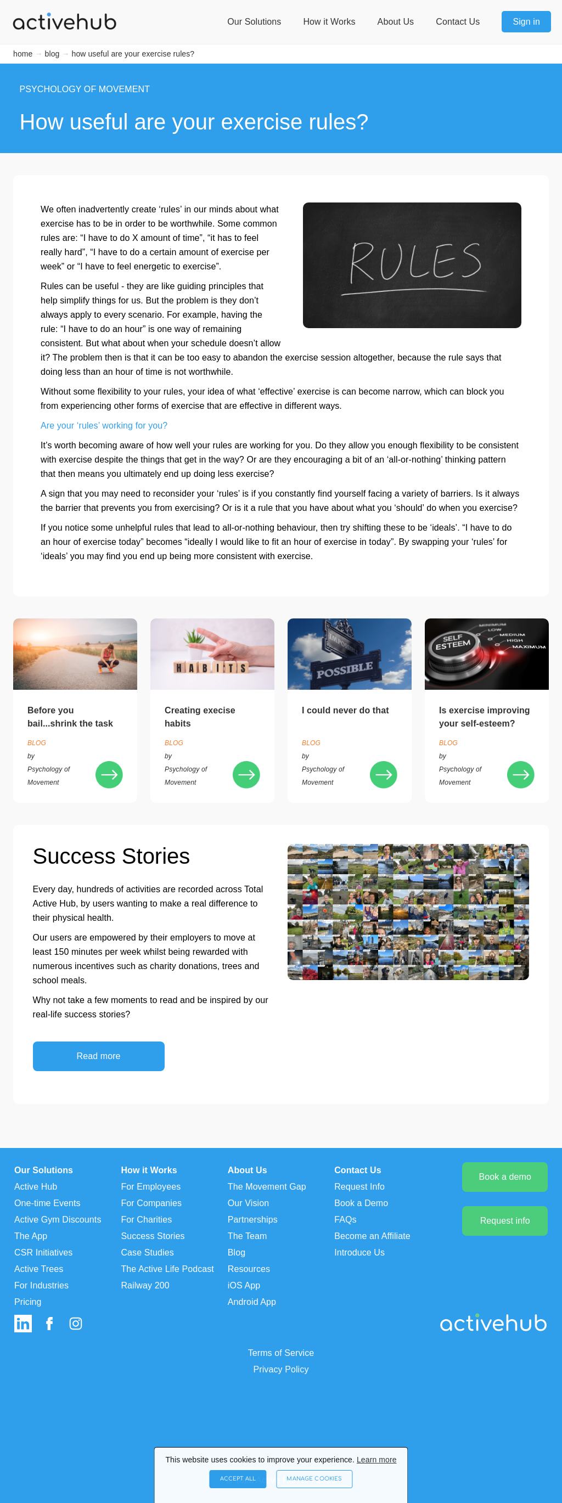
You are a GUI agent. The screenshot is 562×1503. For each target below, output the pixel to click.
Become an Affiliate (372, 1236)
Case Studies (147, 1252)
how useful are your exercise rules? (133, 53)
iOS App (244, 1285)
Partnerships (253, 1219)
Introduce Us (359, 1252)
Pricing (28, 1302)
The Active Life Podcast (167, 1269)
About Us (396, 21)
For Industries (41, 1285)
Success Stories (152, 1236)
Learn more (377, 1449)
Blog (236, 1252)
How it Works (329, 21)
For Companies (151, 1203)
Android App (252, 1302)
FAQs (345, 1219)
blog (52, 53)
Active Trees (38, 1269)
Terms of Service (281, 1353)
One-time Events (47, 1203)
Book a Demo (361, 1203)
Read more (99, 1056)
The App (30, 1236)
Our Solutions (254, 21)
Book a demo (505, 1176)
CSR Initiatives (43, 1252)
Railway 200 (145, 1285)
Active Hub (35, 1186)
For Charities (146, 1219)
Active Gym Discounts (57, 1219)
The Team (247, 1236)
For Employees (151, 1186)
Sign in (526, 21)
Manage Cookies (328, 1474)
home (22, 53)
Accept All (220, 1474)
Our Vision (248, 1203)
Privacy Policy (281, 1369)
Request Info (359, 1186)
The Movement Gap (267, 1186)
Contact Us (458, 21)
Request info (505, 1220)
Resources (249, 1269)
